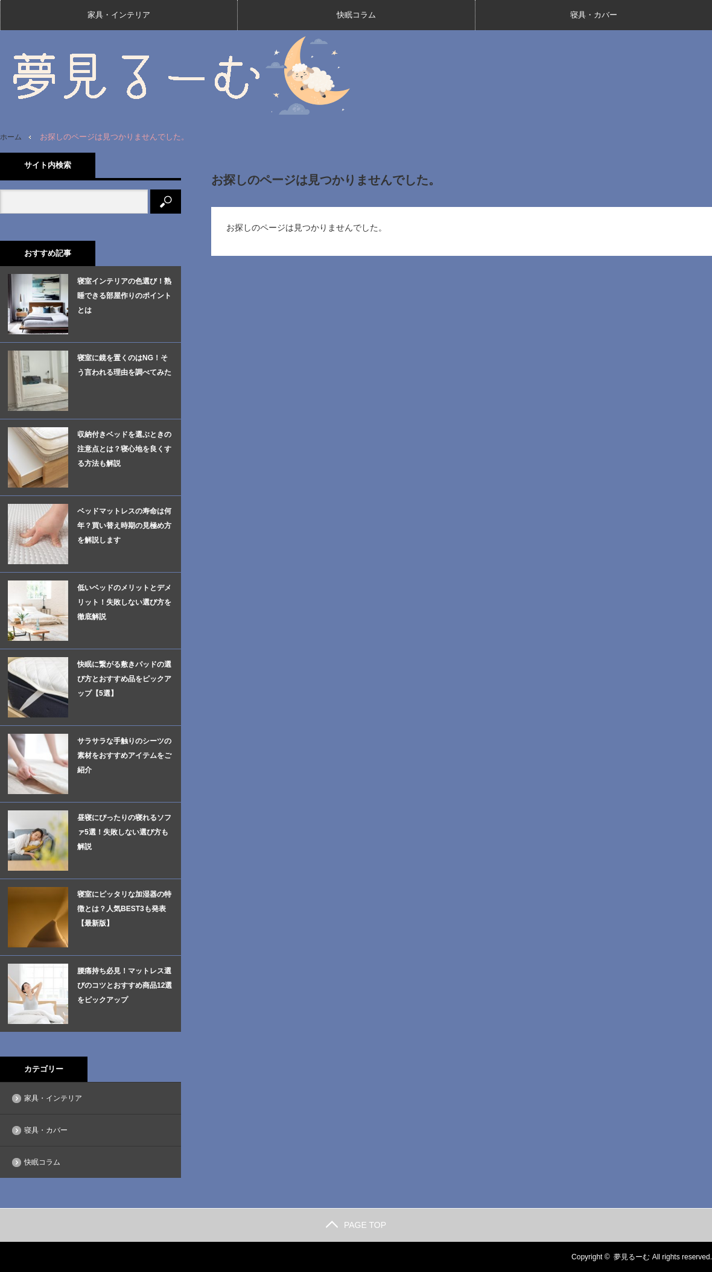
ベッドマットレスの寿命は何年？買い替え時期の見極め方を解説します (124, 525)
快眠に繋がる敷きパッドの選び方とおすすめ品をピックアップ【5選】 (124, 679)
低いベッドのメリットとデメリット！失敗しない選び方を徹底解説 (124, 602)
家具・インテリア (118, 14)
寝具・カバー (593, 14)
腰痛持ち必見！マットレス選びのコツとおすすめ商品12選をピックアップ (124, 985)
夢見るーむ (632, 1257)
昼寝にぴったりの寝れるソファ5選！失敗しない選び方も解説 (124, 832)
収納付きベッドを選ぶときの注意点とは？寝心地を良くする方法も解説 (124, 449)
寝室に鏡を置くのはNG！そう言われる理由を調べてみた (124, 365)
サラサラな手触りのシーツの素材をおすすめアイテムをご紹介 (124, 755)
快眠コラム (356, 14)
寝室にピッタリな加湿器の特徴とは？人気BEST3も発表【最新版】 (124, 908)
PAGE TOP (356, 1225)
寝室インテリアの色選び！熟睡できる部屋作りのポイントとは (124, 295)
